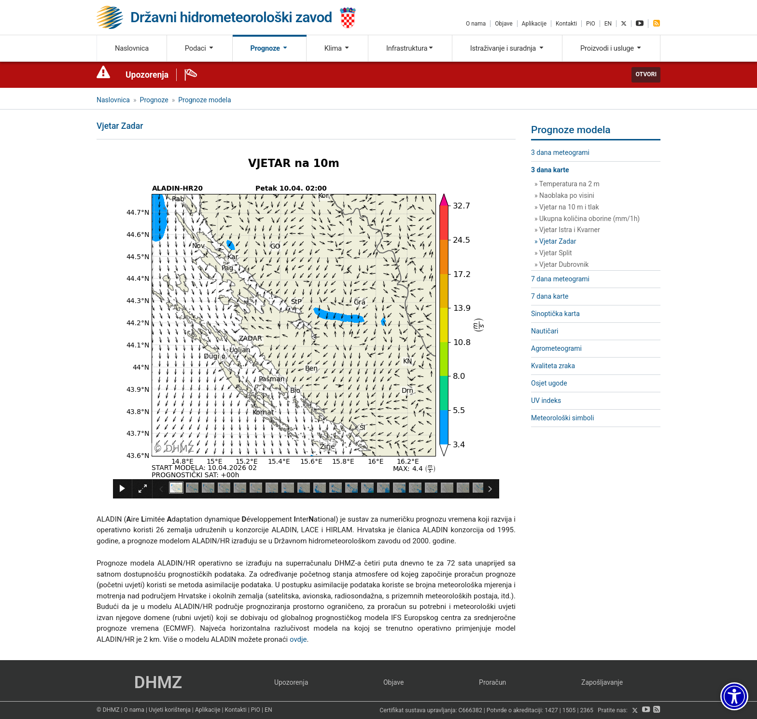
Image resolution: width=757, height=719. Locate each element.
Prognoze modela (204, 100)
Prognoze (269, 48)
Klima (337, 48)
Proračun (492, 682)
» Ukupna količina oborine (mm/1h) (587, 218)
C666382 (470, 710)
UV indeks (546, 400)
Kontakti (566, 23)
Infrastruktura (410, 48)
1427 (551, 710)
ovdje (298, 639)
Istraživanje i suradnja (507, 48)
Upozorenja (147, 75)
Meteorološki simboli (562, 418)
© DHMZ (108, 709)
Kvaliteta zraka (553, 366)
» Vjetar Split (553, 253)
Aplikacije (534, 23)
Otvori (646, 74)
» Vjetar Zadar (555, 241)
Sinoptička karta (555, 314)
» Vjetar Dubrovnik (561, 264)
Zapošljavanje (602, 682)
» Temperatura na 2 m (567, 184)
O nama (476, 23)
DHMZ (158, 682)
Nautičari (544, 331)
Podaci (199, 48)
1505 (569, 710)
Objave (503, 23)
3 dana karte (550, 170)
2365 (586, 710)
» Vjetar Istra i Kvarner (567, 230)
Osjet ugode (549, 383)
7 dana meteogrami (560, 279)
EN (608, 23)
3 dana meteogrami (560, 152)
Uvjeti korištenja (170, 709)
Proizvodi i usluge (611, 48)
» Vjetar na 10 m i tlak (566, 207)
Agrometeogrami (556, 348)
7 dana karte (549, 296)
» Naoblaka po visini (564, 195)
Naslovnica (132, 48)
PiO (590, 23)
